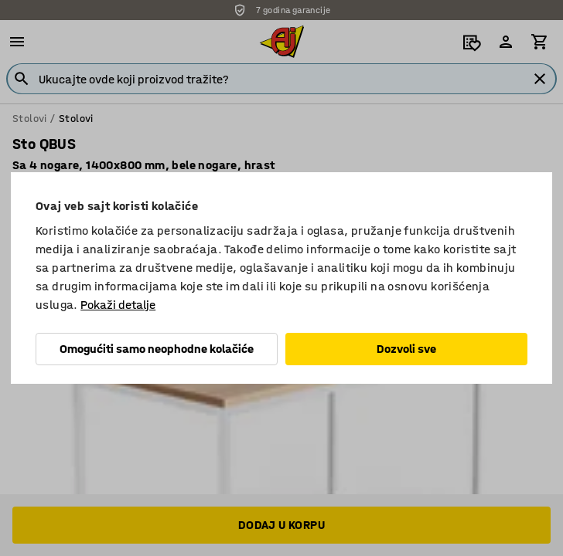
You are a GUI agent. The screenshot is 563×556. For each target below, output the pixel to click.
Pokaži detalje (117, 304)
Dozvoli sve (406, 348)
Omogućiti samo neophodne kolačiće (157, 348)
